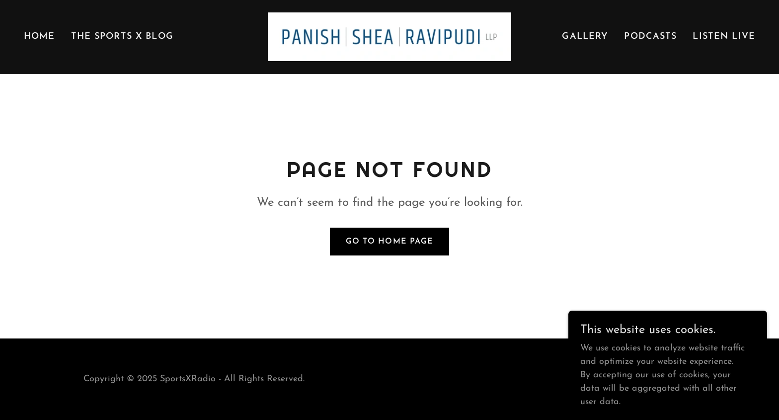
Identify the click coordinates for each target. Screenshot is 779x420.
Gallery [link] (585, 36)
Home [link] (39, 36)
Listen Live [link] (724, 36)
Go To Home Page (389, 242)
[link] (390, 36)
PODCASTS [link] (650, 36)
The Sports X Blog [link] (122, 36)
